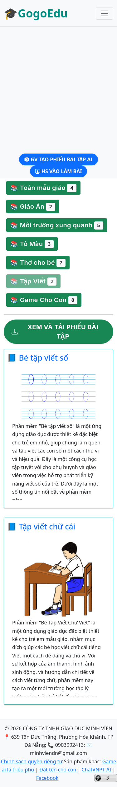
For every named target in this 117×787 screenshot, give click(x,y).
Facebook (47, 778)
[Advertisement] (58, 90)
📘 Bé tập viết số (37, 358)
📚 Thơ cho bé (38, 263)
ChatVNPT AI (96, 769)
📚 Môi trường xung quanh (56, 225)
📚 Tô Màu (32, 244)
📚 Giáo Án (32, 207)
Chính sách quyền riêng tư (32, 761)
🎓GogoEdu (36, 13)
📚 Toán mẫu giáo (43, 188)
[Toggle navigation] (104, 13)
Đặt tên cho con (57, 769)
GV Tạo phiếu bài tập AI (58, 159)
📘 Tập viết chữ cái (41, 526)
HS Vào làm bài (58, 171)
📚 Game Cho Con (43, 300)
